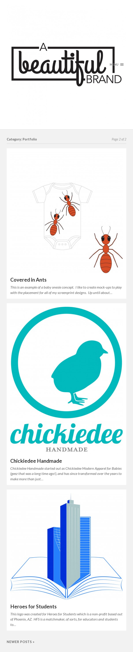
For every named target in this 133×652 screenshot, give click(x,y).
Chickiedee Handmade (36, 461)
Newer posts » (20, 642)
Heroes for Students (33, 606)
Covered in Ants (28, 280)
